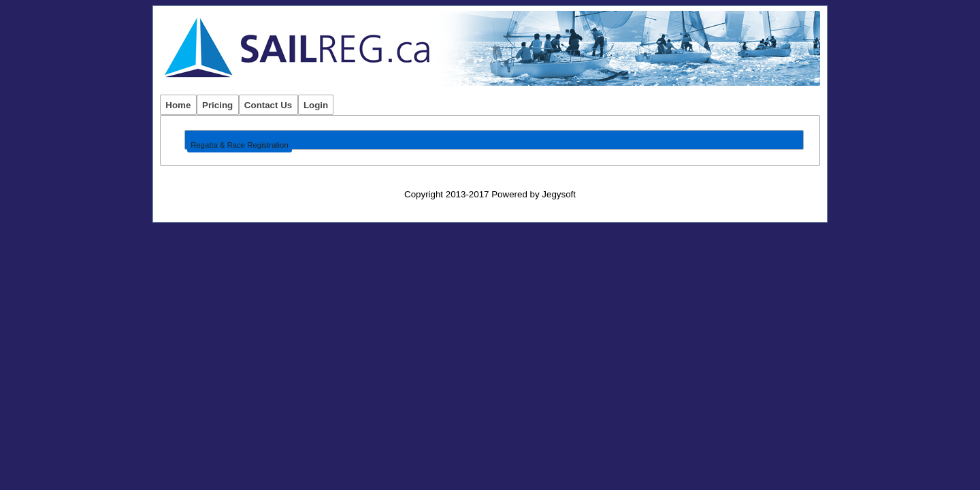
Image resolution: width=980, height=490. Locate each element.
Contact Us (268, 105)
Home (178, 105)
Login (316, 105)
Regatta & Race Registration (240, 145)
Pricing (217, 105)
